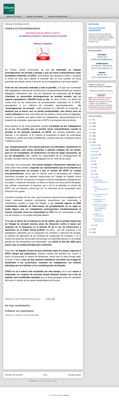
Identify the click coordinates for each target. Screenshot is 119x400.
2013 (90, 232)
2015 (90, 142)
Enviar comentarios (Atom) (48, 381)
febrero (93, 177)
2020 (90, 126)
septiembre (95, 155)
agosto (93, 158)
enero (93, 225)
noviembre (94, 148)
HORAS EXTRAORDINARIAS (100, 189)
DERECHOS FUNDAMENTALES (100, 182)
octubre (93, 151)
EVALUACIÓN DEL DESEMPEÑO (97, 29)
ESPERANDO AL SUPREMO (99, 201)
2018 (90, 133)
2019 (90, 129)
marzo (93, 174)
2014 (90, 229)
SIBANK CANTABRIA (34, 16)
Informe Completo (43, 44)
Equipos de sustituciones (98, 215)
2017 (90, 136)
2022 (90, 120)
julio (92, 161)
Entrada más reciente (13, 375)
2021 (90, 123)
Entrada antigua (74, 375)
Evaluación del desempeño (98, 220)
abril (92, 171)
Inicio (45, 375)
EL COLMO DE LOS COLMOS (100, 195)
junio (92, 164)
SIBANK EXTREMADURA (57, 16)
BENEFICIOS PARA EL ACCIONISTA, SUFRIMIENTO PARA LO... (100, 208)
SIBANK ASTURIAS (13, 16)
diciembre (94, 145)
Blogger (66, 395)
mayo (93, 168)
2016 (90, 139)
